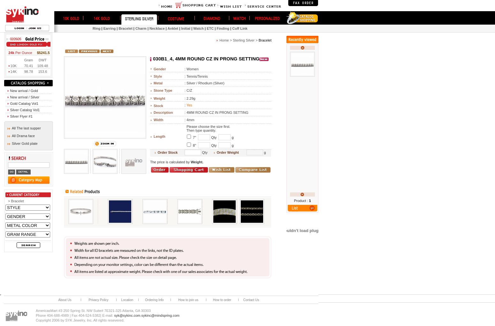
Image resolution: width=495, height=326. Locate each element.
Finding (223, 28)
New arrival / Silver (24, 97)
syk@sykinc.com (127, 315)
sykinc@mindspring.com (160, 315)
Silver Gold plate (22, 143)
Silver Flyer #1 (20, 116)
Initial (185, 28)
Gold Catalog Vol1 (23, 103)
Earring (109, 28)
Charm (141, 28)
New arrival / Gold (23, 91)
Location (127, 300)
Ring (96, 28)
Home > (225, 40)
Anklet (173, 28)
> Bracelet (16, 201)
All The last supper (24, 128)
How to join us (188, 300)
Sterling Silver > (245, 40)
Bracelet (125, 28)
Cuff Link (240, 28)
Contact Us (251, 300)
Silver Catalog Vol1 (24, 110)
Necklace (157, 28)
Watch (198, 28)
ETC (210, 28)
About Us (65, 300)
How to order (222, 300)
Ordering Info (154, 300)
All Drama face (21, 136)
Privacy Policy (98, 300)
